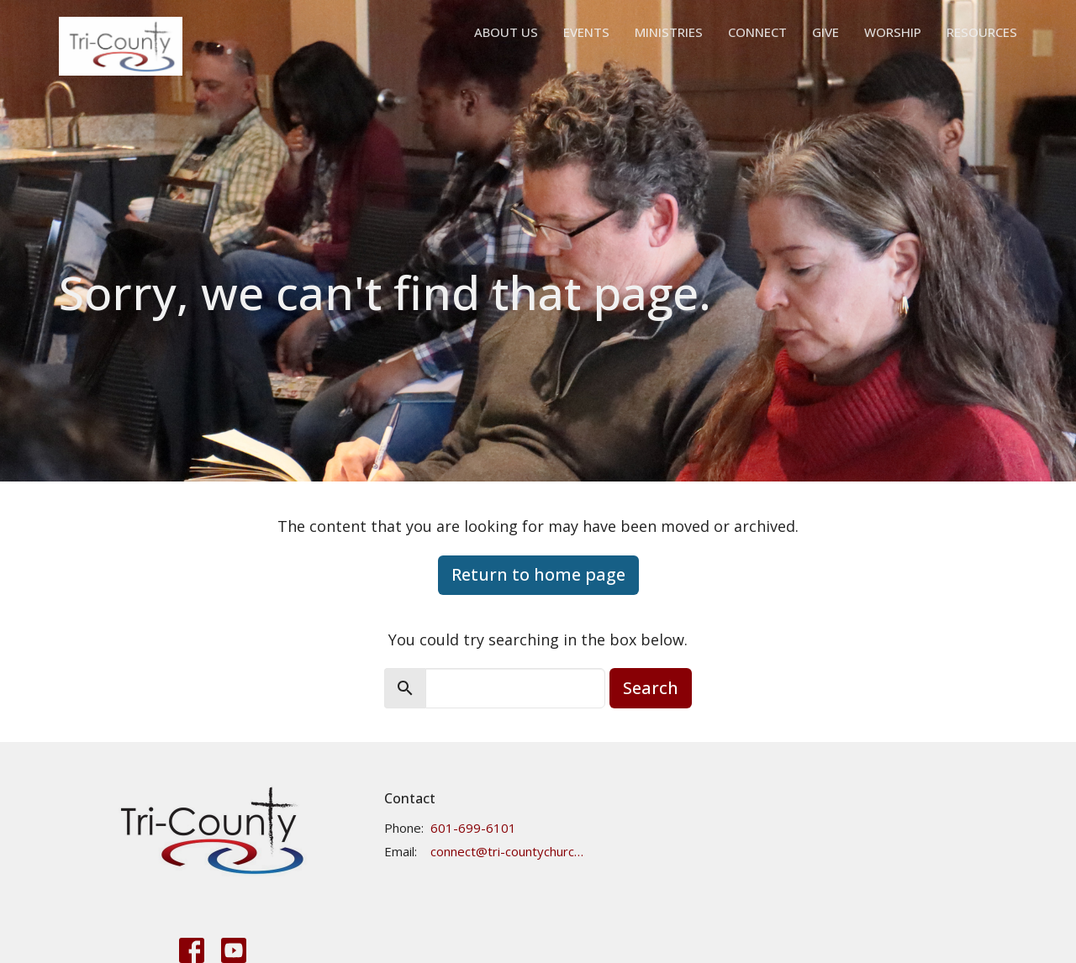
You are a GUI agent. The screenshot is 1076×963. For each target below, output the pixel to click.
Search (650, 687)
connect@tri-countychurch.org (507, 851)
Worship (892, 32)
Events (586, 32)
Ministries (669, 32)
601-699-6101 (473, 827)
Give (825, 32)
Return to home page (538, 574)
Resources (982, 32)
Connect (757, 32)
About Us (506, 32)
